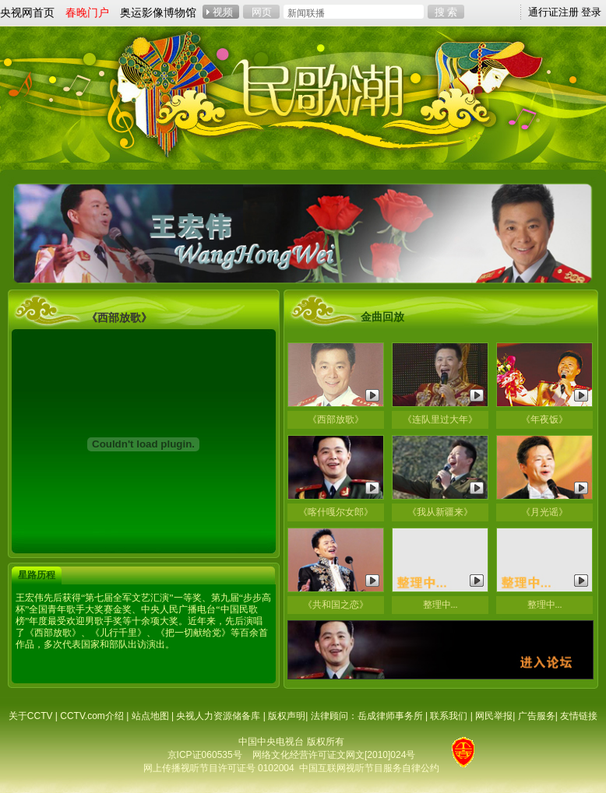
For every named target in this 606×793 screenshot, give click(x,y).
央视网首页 (27, 12)
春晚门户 (87, 12)
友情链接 (578, 716)
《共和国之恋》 (335, 604)
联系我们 (448, 716)
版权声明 (286, 716)
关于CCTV (31, 716)
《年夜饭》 (544, 419)
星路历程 (36, 575)
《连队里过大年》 (440, 419)
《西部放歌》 (336, 419)
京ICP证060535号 (204, 754)
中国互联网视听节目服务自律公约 (369, 768)
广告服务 (536, 716)
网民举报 (494, 716)
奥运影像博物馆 (158, 12)
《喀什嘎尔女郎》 (335, 512)
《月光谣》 (544, 512)
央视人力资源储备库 (218, 716)
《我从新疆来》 (440, 512)
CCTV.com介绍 (92, 716)
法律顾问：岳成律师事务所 (367, 716)
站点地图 (150, 716)
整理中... (440, 604)
